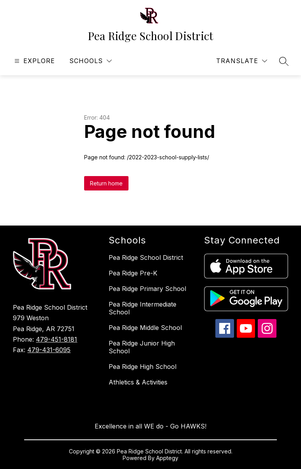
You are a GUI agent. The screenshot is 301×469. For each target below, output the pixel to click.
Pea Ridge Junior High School (142, 347)
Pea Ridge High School (142, 366)
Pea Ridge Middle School (145, 327)
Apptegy (167, 458)
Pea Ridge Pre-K (133, 273)
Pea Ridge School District (146, 257)
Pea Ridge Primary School (147, 289)
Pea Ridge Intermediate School (142, 308)
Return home (106, 183)
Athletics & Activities (138, 382)
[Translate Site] (241, 61)
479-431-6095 (48, 350)
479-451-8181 (56, 339)
